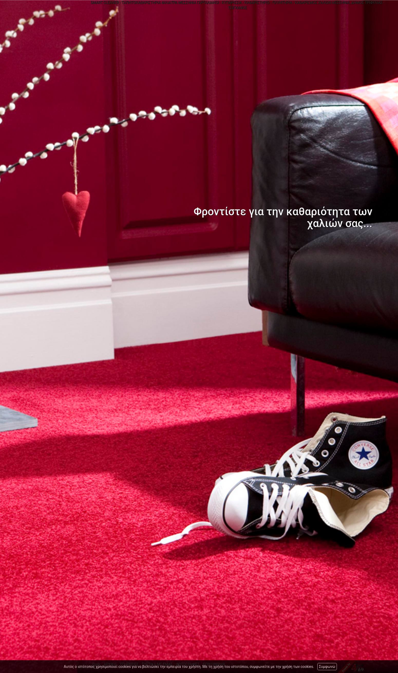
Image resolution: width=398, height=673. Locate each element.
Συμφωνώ (327, 667)
